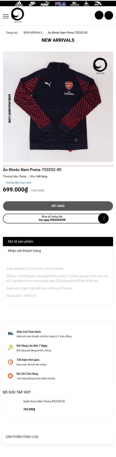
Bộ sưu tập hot (17, 392)
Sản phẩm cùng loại (22, 437)
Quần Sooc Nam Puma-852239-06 (44, 401)
